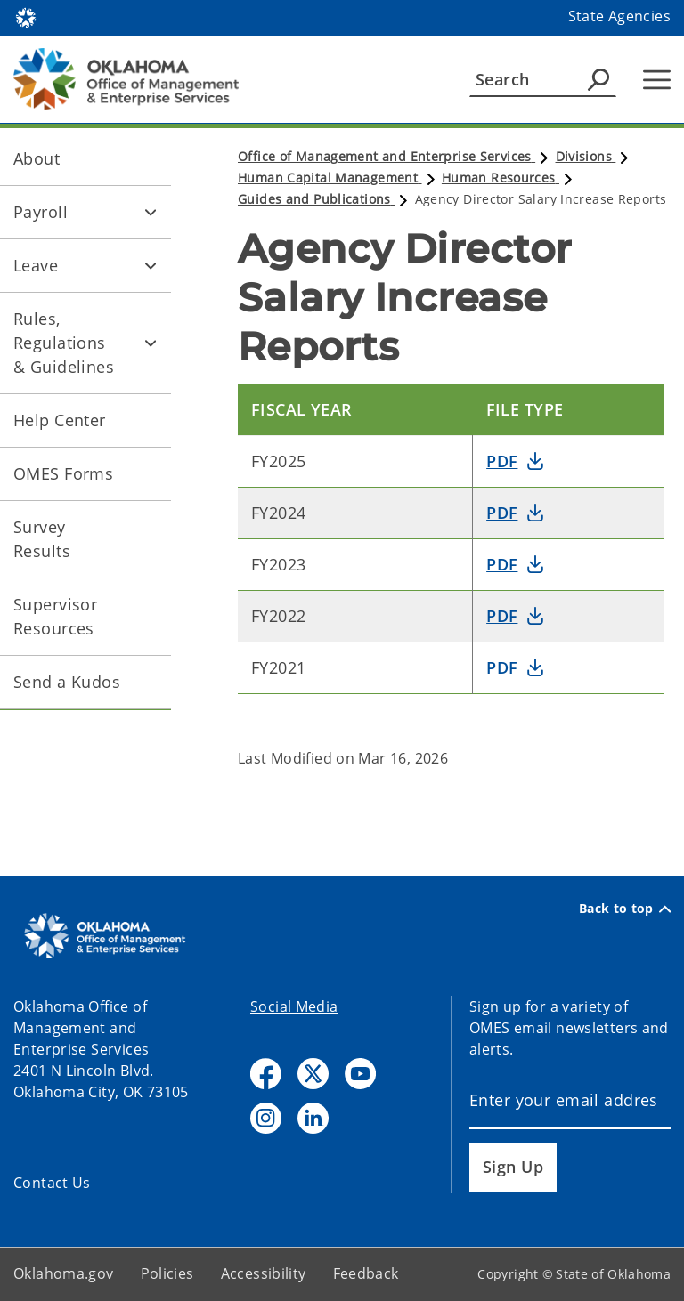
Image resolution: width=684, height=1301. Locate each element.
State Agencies (619, 16)
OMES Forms (63, 473)
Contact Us (52, 1182)
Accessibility (263, 1273)
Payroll (40, 211)
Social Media (294, 1006)
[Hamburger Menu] (657, 79)
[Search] (542, 79)
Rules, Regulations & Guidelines (63, 342)
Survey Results (41, 539)
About (36, 158)
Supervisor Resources (55, 616)
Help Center (59, 420)
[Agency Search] (598, 79)
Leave (35, 265)
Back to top (625, 908)
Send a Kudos (66, 681)
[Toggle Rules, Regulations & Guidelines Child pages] (150, 343)
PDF (501, 461)
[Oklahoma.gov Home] (25, 16)
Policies (167, 1273)
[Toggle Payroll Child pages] (150, 212)
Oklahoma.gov (63, 1273)
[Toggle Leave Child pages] (150, 266)
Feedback (366, 1273)
